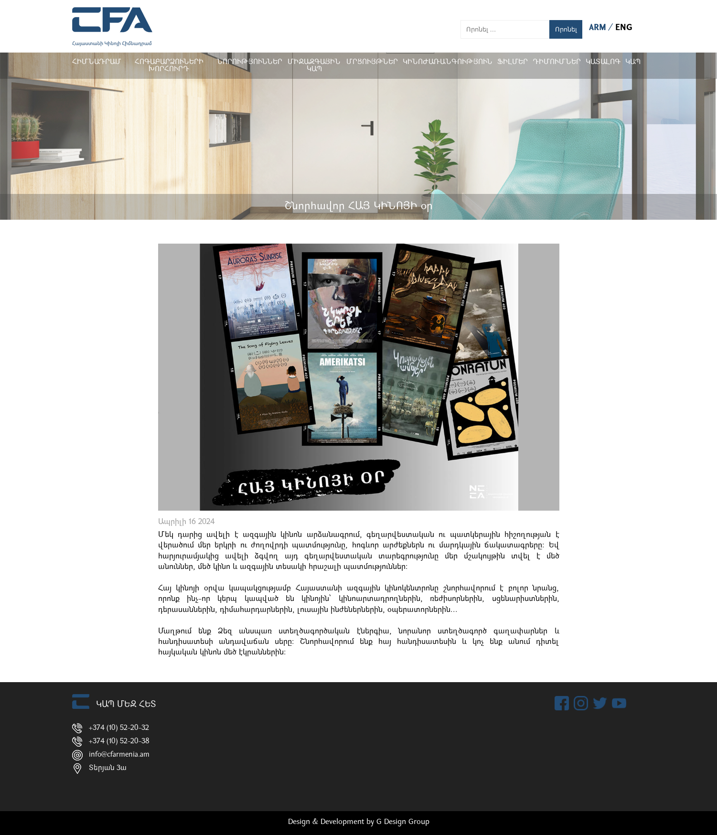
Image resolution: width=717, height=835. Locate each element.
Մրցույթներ (372, 62)
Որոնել (566, 29)
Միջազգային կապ (314, 66)
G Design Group (402, 822)
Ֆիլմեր (512, 62)
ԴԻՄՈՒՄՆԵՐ (557, 62)
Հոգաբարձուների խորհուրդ (168, 66)
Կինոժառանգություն (447, 62)
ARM (599, 27)
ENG (623, 27)
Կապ (633, 62)
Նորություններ (249, 62)
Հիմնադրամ (96, 62)
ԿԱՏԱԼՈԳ (603, 62)
